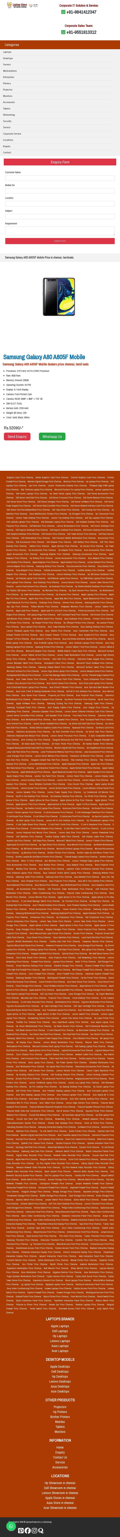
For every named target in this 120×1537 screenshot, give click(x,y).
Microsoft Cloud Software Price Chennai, (95, 663)
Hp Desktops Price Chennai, (61, 586)
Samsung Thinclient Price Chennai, (23, 1240)
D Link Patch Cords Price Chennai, (64, 824)
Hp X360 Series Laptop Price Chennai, (96, 578)
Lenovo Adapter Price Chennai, (21, 566)
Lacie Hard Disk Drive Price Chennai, (97, 937)
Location (9, 198)
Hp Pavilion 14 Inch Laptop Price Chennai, (43, 808)
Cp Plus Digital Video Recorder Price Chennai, (58, 1163)
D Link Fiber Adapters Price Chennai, (46, 828)
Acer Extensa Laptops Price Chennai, (74, 1094)
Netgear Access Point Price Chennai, (91, 1078)
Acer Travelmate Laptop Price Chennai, (59, 1010)
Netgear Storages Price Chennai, (61, 929)
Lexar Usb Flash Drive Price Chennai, (23, 751)
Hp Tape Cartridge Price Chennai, (56, 1006)
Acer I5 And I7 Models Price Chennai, (66, 687)
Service (6, 127)
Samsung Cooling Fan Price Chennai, (65, 703)
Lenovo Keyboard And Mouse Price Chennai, (37, 832)
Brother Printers (60, 1417)
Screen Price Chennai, (83, 933)
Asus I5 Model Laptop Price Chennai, (51, 642)
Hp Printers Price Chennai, (19, 622)
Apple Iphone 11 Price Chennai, (61, 804)
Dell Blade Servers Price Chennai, (31, 1030)
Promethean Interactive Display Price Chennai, (57, 1223)
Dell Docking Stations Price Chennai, (68, 1074)
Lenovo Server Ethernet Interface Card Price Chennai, (89, 711)
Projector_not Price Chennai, (61, 695)
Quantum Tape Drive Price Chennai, (43, 1227)
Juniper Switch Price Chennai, (58, 1199)
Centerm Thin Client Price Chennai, (91, 1240)
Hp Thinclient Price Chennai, (75, 901)
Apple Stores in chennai (60, 1498)
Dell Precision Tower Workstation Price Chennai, (71, 889)
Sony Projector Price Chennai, (63, 957)
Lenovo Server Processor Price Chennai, (69, 735)
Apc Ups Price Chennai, (18, 606)
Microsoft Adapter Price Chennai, (41, 651)
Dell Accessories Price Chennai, (30, 542)
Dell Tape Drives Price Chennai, (66, 509)
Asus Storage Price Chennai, (91, 945)
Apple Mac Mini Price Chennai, (68, 598)
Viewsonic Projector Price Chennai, (61, 945)
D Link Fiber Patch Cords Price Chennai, (81, 828)
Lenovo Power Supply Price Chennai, (64, 792)
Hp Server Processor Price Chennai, (81, 699)
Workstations (10, 71)
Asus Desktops (60, 1386)
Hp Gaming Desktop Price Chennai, (75, 1086)
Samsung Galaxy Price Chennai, (22, 667)
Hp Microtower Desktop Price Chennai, (93, 1030)
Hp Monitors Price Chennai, (55, 590)
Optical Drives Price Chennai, (75, 953)
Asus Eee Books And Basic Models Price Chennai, (84, 638)
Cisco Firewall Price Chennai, (42, 973)
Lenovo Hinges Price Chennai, (95, 780)
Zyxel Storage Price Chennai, (82, 1195)
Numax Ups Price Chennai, (61, 1304)
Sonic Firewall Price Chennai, (70, 973)
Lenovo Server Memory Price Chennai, (52, 755)
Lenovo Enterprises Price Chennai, (23, 921)
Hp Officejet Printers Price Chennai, (79, 622)
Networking (9, 115)
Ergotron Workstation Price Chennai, (97, 1002)
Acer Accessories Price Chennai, (98, 550)
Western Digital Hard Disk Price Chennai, (38, 1135)
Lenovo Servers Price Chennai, (75, 582)
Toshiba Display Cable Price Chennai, (63, 836)
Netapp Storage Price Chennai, (67, 1191)
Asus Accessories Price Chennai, (22, 864)
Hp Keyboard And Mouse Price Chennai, (24, 675)
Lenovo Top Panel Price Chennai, (50, 776)
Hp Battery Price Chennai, (42, 558)
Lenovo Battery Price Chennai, (100, 562)
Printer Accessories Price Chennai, (94, 610)
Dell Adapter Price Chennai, (59, 542)
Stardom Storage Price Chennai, (69, 965)
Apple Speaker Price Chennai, (100, 772)
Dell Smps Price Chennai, (44, 840)
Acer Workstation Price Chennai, (30, 1066)
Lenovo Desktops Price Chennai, (71, 574)
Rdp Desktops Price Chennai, (85, 759)
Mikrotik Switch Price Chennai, (91, 1179)
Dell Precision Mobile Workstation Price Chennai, (74, 538)
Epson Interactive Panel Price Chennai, (34, 1300)
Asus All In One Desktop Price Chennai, (95, 881)
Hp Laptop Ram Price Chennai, (60, 1066)
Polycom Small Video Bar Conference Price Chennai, (31, 1110)
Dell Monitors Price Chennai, (42, 525)
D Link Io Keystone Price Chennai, (96, 824)
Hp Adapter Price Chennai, (70, 550)
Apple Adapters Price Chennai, (45, 562)
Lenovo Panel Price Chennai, (80, 776)
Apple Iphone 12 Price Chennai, (21, 1014)
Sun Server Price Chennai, (101, 1034)
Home (60, 1447)
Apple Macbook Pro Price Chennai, (22, 602)
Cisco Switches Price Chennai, (66, 937)
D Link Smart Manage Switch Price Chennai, (41, 901)
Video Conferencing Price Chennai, (49, 893)
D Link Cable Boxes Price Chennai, (31, 824)
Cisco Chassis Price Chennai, (29, 1054)
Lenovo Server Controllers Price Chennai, (25, 715)
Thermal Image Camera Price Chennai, (81, 856)
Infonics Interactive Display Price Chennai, (82, 1252)
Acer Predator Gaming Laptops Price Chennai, (64, 1090)
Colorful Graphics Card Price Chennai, (88, 477)
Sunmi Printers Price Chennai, (82, 1131)
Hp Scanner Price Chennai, (68, 594)
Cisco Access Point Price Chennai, (65, 679)
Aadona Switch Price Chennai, (30, 1199)
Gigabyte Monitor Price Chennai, (68, 1272)
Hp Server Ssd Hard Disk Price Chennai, (86, 723)
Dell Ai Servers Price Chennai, (70, 1110)
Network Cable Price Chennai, (89, 1054)
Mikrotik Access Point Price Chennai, (73, 1244)
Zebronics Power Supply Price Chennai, (95, 659)
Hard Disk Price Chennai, (64, 659)
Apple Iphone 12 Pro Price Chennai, (44, 1050)
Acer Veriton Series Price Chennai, (62, 683)
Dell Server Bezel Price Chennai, (21, 501)
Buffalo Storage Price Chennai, (53, 1195)
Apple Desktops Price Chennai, (96, 913)
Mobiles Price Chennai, (27, 868)
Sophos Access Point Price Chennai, (90, 1288)
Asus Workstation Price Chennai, (98, 1272)
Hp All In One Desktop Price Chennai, (32, 796)
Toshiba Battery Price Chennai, (91, 570)
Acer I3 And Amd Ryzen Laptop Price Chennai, (27, 687)
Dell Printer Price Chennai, (28, 1090)
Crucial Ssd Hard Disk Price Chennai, (35, 1119)
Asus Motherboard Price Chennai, (75, 885)
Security (7, 121)
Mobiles (60, 1422)
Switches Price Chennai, (27, 1131)
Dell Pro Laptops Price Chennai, (59, 1175)
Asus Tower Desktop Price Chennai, (63, 626)
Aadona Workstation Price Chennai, (96, 1264)
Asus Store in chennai (60, 1503)
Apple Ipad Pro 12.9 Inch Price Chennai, (59, 610)
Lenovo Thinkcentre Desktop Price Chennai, (68, 485)
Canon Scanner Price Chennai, (77, 909)
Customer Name (13, 172)
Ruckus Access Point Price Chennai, (72, 1248)
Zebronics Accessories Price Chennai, (33, 731)
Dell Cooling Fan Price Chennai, (96, 509)
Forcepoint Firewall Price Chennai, (53, 1187)
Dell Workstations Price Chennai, (36, 538)
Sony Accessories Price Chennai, (81, 566)
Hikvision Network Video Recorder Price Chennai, (38, 1167)
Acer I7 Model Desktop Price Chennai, (49, 905)
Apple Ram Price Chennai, (27, 1159)
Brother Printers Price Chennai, (62, 852)
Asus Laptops (60, 1346)
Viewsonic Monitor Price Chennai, (97, 941)
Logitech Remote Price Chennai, (59, 1054)
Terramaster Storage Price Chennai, (23, 1195)
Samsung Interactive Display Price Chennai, (57, 1127)
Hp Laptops (60, 1336)
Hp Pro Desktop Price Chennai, (43, 1086)
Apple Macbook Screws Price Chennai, (69, 772)
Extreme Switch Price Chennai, (34, 1203)
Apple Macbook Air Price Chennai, (98, 598)
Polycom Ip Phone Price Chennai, (32, 1304)
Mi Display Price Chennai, (29, 1042)
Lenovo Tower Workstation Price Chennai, (76, 655)
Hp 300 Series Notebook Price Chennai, (38, 848)
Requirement (11, 223)
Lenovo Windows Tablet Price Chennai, (25, 663)
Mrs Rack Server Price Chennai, (21, 768)
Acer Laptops (60, 1351)
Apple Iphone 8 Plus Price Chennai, (76, 925)
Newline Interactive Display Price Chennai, (89, 1219)
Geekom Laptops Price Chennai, (90, 1304)
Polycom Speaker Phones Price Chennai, (95, 1106)
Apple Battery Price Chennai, (73, 562)
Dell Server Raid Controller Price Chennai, (51, 505)
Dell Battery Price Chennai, (86, 542)
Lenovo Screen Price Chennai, (34, 788)
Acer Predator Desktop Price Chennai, (84, 905)
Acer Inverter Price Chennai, (19, 723)
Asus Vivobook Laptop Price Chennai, (24, 872)
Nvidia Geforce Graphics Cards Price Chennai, (50, 727)
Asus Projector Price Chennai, (63, 881)
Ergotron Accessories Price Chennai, (23, 1006)
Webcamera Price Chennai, (19, 1046)
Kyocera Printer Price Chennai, (99, 1110)
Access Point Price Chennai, (28, 1078)
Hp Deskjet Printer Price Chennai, (47, 622)
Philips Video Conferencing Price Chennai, (80, 1207)
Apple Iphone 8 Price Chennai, (44, 925)
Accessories (9, 102)
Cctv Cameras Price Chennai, (51, 1139)
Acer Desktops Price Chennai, (46, 582)
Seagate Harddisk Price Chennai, (46, 953)
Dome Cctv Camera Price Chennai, (80, 1139)
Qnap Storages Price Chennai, (30, 929)
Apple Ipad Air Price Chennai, (42, 989)
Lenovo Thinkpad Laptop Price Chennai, (25, 630)
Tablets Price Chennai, (39, 546)
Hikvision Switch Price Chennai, (70, 1151)
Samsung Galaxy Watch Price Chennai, (56, 667)
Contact (7, 153)
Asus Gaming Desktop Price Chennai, (97, 626)
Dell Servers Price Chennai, (54, 534)
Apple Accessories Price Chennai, (23, 554)
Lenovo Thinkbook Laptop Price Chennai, (48, 1082)
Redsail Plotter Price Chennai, (29, 1296)
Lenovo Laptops (60, 1341)
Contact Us (60, 1457)
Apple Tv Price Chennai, (87, 804)
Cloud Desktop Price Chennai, (86, 998)
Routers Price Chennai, (89, 1147)
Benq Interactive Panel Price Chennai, (72, 1211)
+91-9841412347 (81, 12)
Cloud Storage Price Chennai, (29, 985)
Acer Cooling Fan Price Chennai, (36, 739)
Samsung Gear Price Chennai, (59, 876)
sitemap (48, 1522)
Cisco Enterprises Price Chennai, (98, 679)
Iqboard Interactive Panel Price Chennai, (58, 1256)
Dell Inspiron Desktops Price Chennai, (32, 530)
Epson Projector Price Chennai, (92, 929)
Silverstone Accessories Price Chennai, (92, 1066)
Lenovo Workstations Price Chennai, (73, 525)
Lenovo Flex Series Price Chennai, (77, 1018)
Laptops (7, 52)
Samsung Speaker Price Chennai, (31, 977)
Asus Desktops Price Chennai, (78, 618)
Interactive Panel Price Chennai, (40, 1211)
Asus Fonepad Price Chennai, (34, 881)
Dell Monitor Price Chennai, (19, 618)
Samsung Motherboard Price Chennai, (33, 913)
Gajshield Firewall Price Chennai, (84, 1187)
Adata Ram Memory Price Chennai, (63, 1147)
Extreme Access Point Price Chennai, (83, 1232)
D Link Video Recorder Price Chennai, (37, 1002)
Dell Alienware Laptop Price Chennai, (58, 521)
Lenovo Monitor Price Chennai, (42, 897)
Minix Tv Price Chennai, (32, 860)
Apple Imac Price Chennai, (41, 598)
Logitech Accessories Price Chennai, (77, 1050)
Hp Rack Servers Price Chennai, (83, 590)
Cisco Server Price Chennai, (39, 937)
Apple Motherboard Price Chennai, (36, 772)
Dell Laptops (60, 1331)
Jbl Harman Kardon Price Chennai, (97, 743)
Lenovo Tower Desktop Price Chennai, (33, 517)
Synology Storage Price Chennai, (99, 989)
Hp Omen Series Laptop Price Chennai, (68, 493)
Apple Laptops (60, 1326)
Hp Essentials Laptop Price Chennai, (78, 1115)
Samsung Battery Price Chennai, (50, 566)
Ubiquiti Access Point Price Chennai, (49, 1232)
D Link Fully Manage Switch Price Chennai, (61, 675)
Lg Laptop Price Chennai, (32, 1284)
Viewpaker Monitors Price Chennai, (77, 606)
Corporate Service (12, 134)
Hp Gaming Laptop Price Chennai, (42, 949)
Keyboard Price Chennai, (83, 727)
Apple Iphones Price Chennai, (65, 546)
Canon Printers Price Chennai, (52, 981)
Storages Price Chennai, (39, 659)
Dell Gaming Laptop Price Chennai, (90, 1046)
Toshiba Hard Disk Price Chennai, (65, 941)
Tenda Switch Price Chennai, (44, 1308)
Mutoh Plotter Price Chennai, (64, 1264)
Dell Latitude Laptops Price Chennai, (23, 521)
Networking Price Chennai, (68, 1119)
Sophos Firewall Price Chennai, (41, 1292)
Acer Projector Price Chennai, (90, 695)
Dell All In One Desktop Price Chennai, (83, 691)
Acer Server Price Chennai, (34, 695)
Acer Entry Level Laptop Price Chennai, (96, 683)
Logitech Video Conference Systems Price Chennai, (89, 868)
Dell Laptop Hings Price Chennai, (41, 614)
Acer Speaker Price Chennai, (66, 719)
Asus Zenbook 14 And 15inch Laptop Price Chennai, (67, 872)
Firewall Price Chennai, (41, 961)
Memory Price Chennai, (17, 1115)
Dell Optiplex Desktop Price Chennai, (92, 521)
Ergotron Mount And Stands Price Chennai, (26, 945)
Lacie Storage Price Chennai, (20, 755)
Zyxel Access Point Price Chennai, (42, 1236)
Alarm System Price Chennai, (58, 1171)
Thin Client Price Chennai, (71, 1236)
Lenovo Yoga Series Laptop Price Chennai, (60, 671)
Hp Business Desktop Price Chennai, (66, 796)
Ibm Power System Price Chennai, (72, 1062)
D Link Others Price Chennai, (46, 816)
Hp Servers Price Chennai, (92, 546)
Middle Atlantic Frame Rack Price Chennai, (77, 651)
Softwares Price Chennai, (89, 1127)
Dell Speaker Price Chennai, (59, 715)
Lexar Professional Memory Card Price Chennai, (62, 751)
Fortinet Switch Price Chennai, (47, 1207)
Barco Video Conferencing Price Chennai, (40, 1215)
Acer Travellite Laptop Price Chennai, (74, 1135)
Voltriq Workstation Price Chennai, (53, 1260)
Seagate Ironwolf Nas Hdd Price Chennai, (50, 759)
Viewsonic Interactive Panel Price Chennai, (81, 1215)
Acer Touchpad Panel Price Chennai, (96, 719)
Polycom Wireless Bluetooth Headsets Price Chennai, (53, 1106)
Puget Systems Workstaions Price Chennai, (26, 1276)
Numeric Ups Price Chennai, (19, 840)
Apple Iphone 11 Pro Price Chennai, (74, 897)
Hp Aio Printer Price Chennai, (94, 977)
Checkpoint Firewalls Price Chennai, (57, 1183)
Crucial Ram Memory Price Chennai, (45, 1115)
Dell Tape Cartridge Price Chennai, (90, 1006)
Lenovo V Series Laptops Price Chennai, (24, 812)
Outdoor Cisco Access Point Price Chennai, (26, 683)
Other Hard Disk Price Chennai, (63, 1058)
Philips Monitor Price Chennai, (45, 606)
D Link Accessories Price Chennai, (59, 812)
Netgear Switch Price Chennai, (53, 1159)
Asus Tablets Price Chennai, (58, 630)
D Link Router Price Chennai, (19, 816)
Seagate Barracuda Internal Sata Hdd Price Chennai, (30, 747)
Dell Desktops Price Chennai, (42, 574)
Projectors (60, 1407)
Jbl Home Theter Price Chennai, (66, 743)
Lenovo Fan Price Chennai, (69, 780)
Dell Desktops (60, 1371)
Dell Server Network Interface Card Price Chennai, (92, 505)
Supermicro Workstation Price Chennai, (24, 1268)
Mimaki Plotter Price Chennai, (84, 1260)
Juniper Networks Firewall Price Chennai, (94, 1183)
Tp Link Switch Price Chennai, (54, 1131)
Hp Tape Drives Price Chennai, (52, 844)
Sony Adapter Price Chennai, (29, 570)
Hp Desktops (60, 1376)
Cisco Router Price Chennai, (81, 784)
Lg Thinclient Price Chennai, (42, 1244)
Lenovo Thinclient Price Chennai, (99, 1203)
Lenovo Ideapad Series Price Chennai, (96, 671)
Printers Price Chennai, (103, 618)
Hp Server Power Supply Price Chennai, (54, 1038)
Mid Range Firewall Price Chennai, (87, 969)
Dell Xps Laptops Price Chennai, (99, 517)
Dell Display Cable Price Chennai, (97, 836)
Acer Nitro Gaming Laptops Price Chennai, (36, 1094)
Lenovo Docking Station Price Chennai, (38, 780)
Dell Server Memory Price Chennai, (98, 497)
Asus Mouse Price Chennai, (47, 885)
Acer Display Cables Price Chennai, (65, 707)
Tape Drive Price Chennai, (90, 1223)
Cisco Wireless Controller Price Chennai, (47, 784)
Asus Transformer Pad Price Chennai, (90, 630)
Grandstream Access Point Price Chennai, (35, 1248)
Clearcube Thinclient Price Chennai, (57, 1240)
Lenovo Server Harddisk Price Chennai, (50, 723)
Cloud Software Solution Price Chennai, (60, 985)
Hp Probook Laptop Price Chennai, (31, 578)
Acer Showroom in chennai (60, 1507)
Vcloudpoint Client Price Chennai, (59, 663)
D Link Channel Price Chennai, (61, 1030)
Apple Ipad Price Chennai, (28, 610)
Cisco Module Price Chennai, (86, 1038)
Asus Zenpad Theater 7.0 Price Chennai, (58, 634)
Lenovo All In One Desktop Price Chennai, (65, 820)
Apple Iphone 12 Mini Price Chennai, (54, 1014)
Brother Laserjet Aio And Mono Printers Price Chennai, (39, 856)
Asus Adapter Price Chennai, (80, 864)
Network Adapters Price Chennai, (97, 1119)
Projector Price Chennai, (59, 998)
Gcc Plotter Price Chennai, (35, 1264)
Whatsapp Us (52, 436)
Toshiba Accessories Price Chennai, (59, 570)
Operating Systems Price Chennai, (22, 1127)
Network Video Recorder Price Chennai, (72, 1155)
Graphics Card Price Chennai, (20, 477)
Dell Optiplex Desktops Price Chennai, (23, 534)
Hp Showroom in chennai (60, 1483)
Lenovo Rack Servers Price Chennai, (32, 586)
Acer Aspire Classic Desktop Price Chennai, (49, 1098)
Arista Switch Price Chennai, (87, 1199)
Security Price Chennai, (26, 1139)
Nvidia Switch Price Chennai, (34, 1179)
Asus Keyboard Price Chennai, (20, 885)
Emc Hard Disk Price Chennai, (76, 1034)
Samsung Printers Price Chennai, (49, 647)
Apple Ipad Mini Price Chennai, (69, 989)
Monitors (7, 96)
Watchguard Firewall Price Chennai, (63, 977)
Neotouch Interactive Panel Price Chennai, (94, 1284)
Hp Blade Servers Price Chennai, (69, 1026)
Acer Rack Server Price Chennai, (81, 981)
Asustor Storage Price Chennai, (62, 1179)
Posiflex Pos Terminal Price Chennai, (33, 1022)
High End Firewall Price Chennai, (56, 969)
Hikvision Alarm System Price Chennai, (91, 1171)
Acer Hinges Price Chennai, (96, 707)
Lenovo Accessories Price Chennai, (71, 558)
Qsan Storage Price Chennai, (19, 1207)
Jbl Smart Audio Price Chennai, (35, 743)
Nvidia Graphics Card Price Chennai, (52, 477)
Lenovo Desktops (60, 1381)
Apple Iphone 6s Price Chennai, (44, 800)
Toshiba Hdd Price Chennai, (87, 1175)
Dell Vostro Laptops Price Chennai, (32, 493)
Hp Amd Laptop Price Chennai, (30, 820)
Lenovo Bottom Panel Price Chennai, (65, 788)
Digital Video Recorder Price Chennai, (34, 1155)
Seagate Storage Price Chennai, (36, 1191)
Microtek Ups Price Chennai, (34, 998)
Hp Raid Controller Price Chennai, (68, 731)
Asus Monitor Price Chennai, (79, 844)
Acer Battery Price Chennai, (19, 562)
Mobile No (10, 185)
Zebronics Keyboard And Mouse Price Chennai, (28, 735)
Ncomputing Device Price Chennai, (44, 1018)
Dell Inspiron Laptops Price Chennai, (23, 993)
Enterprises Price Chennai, (42, 917)
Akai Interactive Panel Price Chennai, (96, 1256)
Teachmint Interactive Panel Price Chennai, (74, 1300)
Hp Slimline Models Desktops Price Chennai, (94, 586)
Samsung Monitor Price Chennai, (99, 602)
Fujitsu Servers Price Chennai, (60, 1276)
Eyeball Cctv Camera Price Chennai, (38, 1143)
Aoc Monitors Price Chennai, (58, 860)
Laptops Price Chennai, (63, 961)
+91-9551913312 (81, 32)
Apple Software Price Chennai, (31, 703)
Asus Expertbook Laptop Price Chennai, (71, 1022)
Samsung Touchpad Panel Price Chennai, (27, 707)
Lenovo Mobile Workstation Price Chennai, (63, 1042)
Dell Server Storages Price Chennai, (53, 501)
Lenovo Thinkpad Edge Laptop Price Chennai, (92, 860)
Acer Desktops (60, 1391)
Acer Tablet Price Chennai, (52, 1102)
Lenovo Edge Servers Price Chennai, (83, 1102)
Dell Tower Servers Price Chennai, (82, 534)
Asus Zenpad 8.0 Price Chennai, (93, 634)
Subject (8, 210)
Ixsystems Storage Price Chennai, (98, 1191)
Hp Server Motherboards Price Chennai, (34, 1026)
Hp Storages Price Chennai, (81, 513)
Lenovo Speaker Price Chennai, (31, 792)
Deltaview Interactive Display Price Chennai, (41, 1252)
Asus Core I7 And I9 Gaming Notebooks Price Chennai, (40, 691)
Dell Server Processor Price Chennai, (65, 497)
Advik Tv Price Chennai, (86, 961)
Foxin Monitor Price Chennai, (83, 1296)
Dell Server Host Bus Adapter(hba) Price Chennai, (29, 509)
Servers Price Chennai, (72, 602)
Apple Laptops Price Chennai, (94, 594)
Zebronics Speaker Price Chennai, (47, 711)
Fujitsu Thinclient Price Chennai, (98, 1236)
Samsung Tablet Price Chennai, (30, 876)
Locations (8, 140)
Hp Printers (60, 1412)
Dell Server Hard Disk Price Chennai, (32, 497)
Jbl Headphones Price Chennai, (100, 747)
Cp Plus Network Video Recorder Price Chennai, (84, 1167)
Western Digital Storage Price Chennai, (45, 481)
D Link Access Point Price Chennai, (75, 816)
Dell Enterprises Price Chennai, (99, 917)
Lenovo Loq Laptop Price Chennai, (84, 1082)
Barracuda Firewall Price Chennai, (22, 1187)
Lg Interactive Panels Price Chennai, (52, 768)
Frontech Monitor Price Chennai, (22, 1260)
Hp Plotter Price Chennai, (96, 796)
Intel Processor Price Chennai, (34, 1058)
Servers (7, 65)
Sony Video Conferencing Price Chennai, (25, 1288)
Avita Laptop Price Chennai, (41, 1062)
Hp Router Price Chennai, (102, 808)
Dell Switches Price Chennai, (30, 836)
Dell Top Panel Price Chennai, (53, 993)
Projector (7, 90)
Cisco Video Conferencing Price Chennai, (81, 1227)
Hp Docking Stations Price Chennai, (33, 1074)
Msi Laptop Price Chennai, (93, 949)
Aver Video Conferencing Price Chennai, (51, 1219)
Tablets (6, 109)
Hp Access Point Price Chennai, (76, 808)
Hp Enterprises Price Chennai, (70, 917)
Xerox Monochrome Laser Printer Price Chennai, (51, 933)
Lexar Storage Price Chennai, (81, 993)
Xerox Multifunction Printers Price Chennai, (48, 513)
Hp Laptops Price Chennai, (97, 481)
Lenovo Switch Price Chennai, (86, 1014)
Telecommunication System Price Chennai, (27, 1123)
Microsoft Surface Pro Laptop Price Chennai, (74, 489)
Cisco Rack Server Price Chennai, (31, 957)
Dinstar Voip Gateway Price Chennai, (65, 1123)
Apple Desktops (60, 1366)
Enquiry (6, 146)
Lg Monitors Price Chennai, (33, 852)
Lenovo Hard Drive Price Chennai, (74, 832)
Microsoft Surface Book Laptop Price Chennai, (53, 1046)
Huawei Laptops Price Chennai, (58, 1288)
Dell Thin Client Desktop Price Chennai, (66, 1203)
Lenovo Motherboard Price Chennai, (45, 764)
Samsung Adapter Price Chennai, (55, 554)
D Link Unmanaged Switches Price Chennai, (94, 812)
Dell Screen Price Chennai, (102, 614)
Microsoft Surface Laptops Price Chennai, (75, 848)
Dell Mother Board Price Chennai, (48, 618)
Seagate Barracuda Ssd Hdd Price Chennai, (73, 739)
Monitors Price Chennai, (74, 481)
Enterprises (8, 77)
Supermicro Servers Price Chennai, (48, 1280)
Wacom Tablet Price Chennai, (99, 1042)
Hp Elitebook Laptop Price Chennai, (63, 578)
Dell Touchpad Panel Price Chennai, (73, 614)
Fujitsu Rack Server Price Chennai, (91, 1276)
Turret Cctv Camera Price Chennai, (83, 1159)
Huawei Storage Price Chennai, (71, 1292)
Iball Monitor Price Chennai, (57, 1268)
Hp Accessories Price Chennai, (43, 550)
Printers (7, 84)
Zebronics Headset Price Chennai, (47, 699)
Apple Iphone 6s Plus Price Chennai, (77, 800)
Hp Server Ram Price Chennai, (99, 731)
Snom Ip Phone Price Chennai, (98, 1123)
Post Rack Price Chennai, (85, 715)
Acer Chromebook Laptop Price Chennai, (95, 1010)
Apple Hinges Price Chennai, (20, 776)
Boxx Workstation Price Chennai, (36, 1272)
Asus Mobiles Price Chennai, (87, 876)
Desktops (8, 58)
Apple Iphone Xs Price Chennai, (94, 985)
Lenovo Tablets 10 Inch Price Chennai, (38, 655)
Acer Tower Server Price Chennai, (32, 679)
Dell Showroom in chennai (60, 1488)
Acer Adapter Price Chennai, (100, 558)
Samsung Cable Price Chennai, (98, 703)
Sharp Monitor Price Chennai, (84, 1268)
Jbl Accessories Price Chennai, (31, 889)
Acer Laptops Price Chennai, (19, 582)
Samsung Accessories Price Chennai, (90, 554)
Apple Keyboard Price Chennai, (76, 764)
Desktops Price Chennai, (50, 602)
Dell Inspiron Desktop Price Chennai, (66, 530)
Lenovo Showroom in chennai (60, 1493)
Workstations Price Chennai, (67, 1002)
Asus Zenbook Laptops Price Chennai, (86, 642)
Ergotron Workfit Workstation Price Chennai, (27, 941)
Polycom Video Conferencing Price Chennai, (87, 893)
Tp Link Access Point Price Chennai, (58, 1078)
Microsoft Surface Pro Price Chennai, (23, 671)
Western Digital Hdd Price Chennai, (69, 747)
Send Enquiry (17, 436)
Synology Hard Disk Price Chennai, (31, 1147)
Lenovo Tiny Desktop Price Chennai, (67, 517)
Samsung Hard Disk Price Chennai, (37, 1151)
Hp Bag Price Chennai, (99, 901)
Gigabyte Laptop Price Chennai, (59, 1284)
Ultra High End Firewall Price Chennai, (24, 969)
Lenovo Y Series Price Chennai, (99, 840)
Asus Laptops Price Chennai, (34, 626)
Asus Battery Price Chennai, (52, 864)
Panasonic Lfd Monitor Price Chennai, (87, 755)
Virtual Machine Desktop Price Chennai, (34, 965)
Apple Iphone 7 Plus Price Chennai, (31, 804)
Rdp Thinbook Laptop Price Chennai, (37, 489)
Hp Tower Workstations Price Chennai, (38, 594)
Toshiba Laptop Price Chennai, (92, 1058)
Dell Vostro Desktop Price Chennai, (98, 530)
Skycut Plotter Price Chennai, (56, 1296)
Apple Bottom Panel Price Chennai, (85, 768)
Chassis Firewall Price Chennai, (99, 965)
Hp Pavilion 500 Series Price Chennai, (24, 590)
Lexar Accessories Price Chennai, (98, 751)
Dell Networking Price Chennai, (92, 957)
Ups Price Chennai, (38, 485)
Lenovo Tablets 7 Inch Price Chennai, (82, 647)
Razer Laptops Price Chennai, (78, 1280)
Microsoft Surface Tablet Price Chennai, (95, 667)
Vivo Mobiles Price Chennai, (52, 868)
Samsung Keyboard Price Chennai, (66, 913)
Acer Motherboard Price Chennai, (36, 719)
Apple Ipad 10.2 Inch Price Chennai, (22, 844)
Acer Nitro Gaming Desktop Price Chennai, (89, 1098)
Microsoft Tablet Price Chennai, (71, 840)
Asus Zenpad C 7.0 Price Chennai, (46, 638)
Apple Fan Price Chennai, (102, 764)
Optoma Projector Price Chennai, (71, 1143)
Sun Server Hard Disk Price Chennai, (46, 1034)
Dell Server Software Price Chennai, (87, 501)
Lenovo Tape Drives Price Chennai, (56, 921)
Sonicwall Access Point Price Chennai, (77, 1308)
